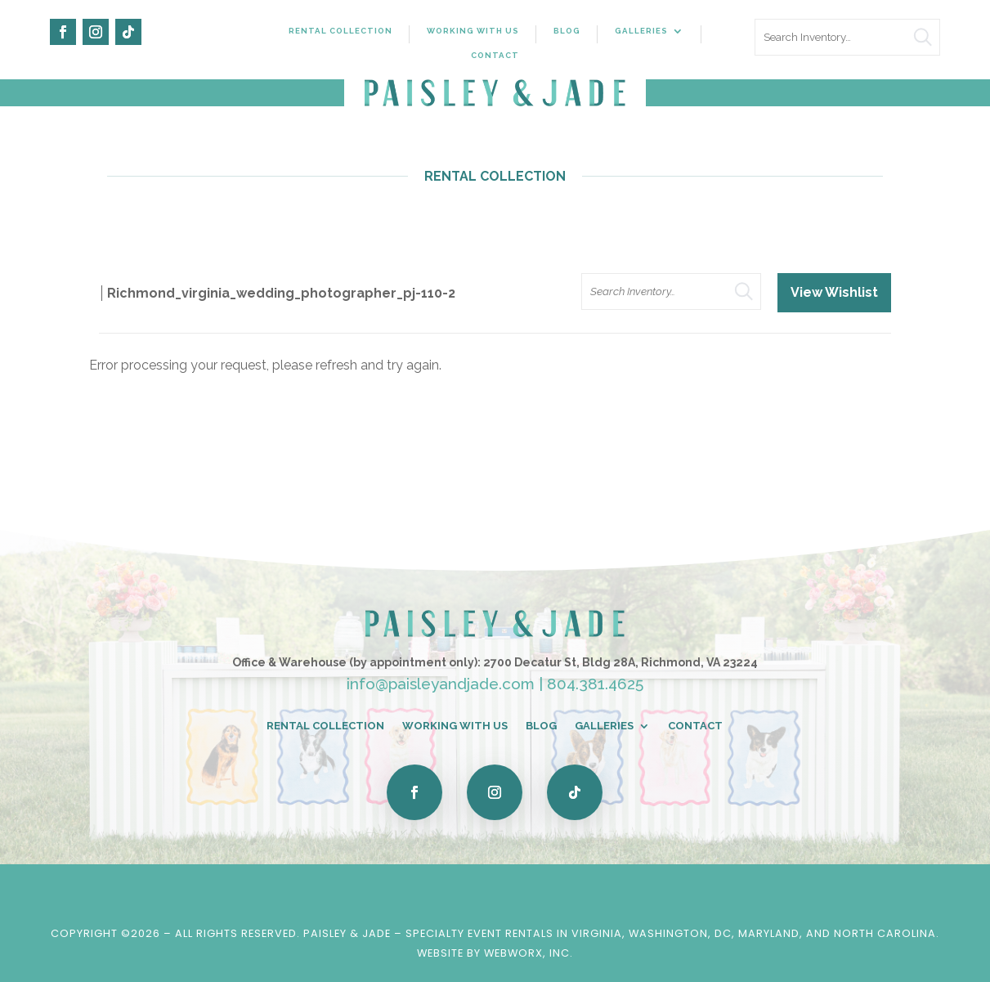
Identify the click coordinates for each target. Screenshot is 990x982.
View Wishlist (834, 292)
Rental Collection (340, 30)
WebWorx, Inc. (528, 953)
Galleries (641, 30)
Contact (495, 55)
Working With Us (473, 30)
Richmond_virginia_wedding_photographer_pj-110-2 (281, 293)
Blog (566, 30)
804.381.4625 (595, 684)
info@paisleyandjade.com (441, 684)
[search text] (848, 37)
